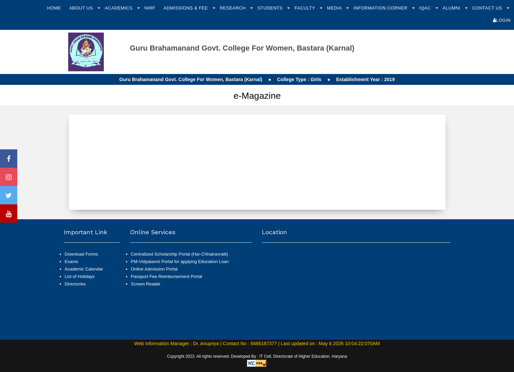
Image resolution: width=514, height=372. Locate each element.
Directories (75, 283)
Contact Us (487, 8)
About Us (81, 8)
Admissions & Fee (186, 8)
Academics (119, 8)
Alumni (452, 8)
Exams (71, 261)
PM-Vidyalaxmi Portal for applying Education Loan (180, 261)
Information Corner (381, 8)
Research (233, 8)
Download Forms (81, 254)
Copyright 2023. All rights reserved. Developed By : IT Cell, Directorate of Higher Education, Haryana (257, 356)
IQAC (425, 8)
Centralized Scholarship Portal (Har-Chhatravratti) (179, 254)
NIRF (150, 8)
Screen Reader (145, 283)
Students (271, 8)
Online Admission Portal (154, 269)
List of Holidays (80, 276)
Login (502, 20)
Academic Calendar (84, 269)
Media (335, 8)
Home (54, 8)
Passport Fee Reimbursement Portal (166, 276)
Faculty (305, 8)
